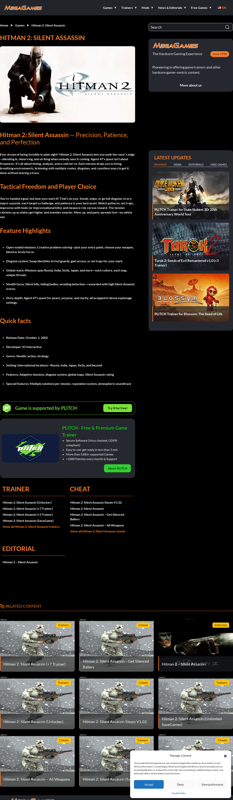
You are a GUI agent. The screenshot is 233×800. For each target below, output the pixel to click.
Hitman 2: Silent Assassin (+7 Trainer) (28, 508)
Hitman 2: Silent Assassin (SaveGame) (28, 520)
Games (20, 25)
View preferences (212, 784)
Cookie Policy (179, 793)
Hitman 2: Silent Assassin (48, 25)
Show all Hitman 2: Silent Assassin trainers (31, 526)
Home (4, 25)
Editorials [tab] (195, 164)
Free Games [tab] (219, 164)
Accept (149, 784)
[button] (225, 755)
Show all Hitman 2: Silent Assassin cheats (97, 531)
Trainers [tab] (160, 164)
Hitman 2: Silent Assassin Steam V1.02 (96, 502)
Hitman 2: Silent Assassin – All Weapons (97, 525)
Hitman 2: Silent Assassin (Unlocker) (27, 502)
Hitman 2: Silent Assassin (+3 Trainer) (28, 514)
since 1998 (220, 54)
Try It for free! (118, 408)
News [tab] (177, 164)
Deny (180, 784)
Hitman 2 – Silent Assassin (20, 562)
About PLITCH (117, 468)
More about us (191, 85)
